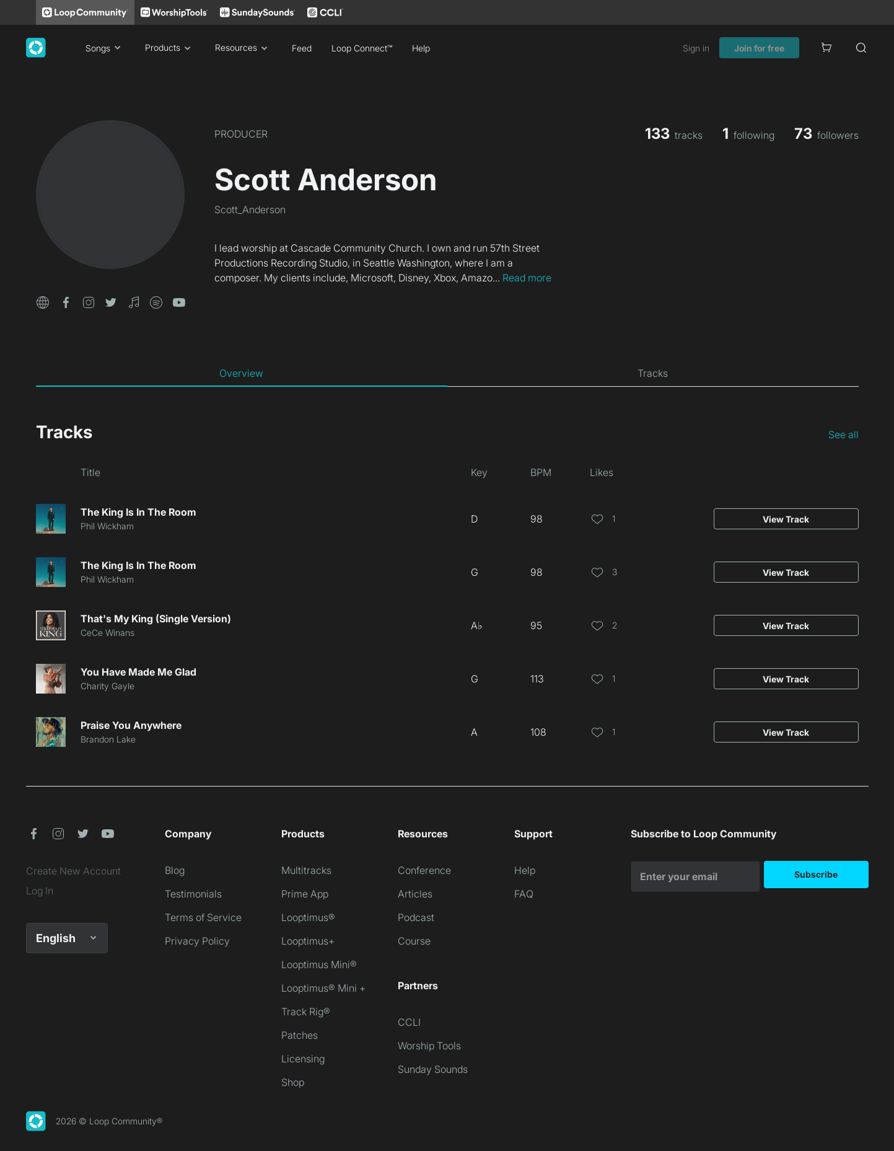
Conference (424, 870)
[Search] (861, 47)
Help (421, 48)
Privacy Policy (197, 941)
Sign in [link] (696, 48)
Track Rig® (305, 1011)
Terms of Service (203, 917)
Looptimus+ (308, 941)
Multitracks (306, 870)
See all (843, 434)
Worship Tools (429, 1045)
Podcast (416, 917)
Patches (299, 1035)
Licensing (303, 1058)
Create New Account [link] (73, 871)
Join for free (759, 48)
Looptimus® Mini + (323, 988)
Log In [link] (39, 890)
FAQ (523, 894)
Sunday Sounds (433, 1069)
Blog (175, 870)
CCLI (409, 1022)
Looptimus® (308, 917)
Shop (292, 1082)
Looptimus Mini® (319, 964)
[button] (42, 301)
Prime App (304, 894)
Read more (526, 277)
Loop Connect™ (361, 48)
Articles (415, 894)
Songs (105, 47)
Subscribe (816, 874)
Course (414, 941)
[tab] (241, 373)
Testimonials (193, 894)
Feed (302, 48)
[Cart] (826, 47)
